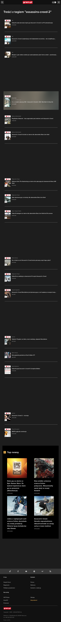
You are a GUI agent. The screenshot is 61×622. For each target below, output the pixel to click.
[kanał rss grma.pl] (50, 571)
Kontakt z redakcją (36, 588)
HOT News (7, 597)
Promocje (6, 603)
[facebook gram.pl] (18, 571)
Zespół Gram (7, 582)
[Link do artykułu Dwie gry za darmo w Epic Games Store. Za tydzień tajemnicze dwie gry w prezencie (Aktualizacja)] (17, 476)
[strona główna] (28, 2)
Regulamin (6, 585)
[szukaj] (2, 2)
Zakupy (33, 597)
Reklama (33, 585)
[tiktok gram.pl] (10, 571)
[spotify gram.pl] (34, 571)
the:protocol (34, 600)
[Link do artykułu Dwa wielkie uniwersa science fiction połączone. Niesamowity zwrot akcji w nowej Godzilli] (44, 476)
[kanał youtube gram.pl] (26, 571)
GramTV (6, 600)
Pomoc (32, 582)
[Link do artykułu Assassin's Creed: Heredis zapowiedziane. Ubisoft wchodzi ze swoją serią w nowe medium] (44, 513)
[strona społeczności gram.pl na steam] (42, 571)
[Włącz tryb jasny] (54, 2)
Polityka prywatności (9, 588)
